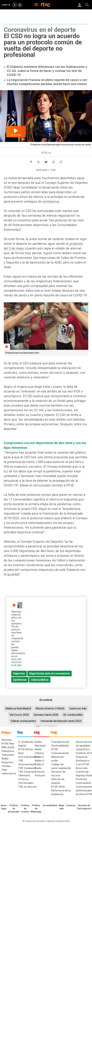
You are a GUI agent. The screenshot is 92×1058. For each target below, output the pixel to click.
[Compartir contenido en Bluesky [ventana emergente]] (46, 161)
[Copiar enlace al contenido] (61, 161)
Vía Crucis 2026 (19, 714)
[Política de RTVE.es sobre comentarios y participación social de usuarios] (84, 807)
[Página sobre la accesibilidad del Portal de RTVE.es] (50, 805)
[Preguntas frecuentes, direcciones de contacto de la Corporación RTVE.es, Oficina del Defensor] (71, 805)
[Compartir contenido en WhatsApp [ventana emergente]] (53, 161)
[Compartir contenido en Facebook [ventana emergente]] (31, 161)
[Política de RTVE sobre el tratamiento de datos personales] (13, 808)
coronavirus (51, 201)
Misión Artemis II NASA (50, 708)
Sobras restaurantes (23, 721)
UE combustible (73, 714)
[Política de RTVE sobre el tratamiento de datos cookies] (25, 808)
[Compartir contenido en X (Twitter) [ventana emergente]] (38, 161)
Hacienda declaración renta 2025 (61, 721)
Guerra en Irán (78, 708)
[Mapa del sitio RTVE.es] (61, 807)
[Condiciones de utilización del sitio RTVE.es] (4, 807)
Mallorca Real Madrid (18, 708)
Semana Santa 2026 (46, 714)
